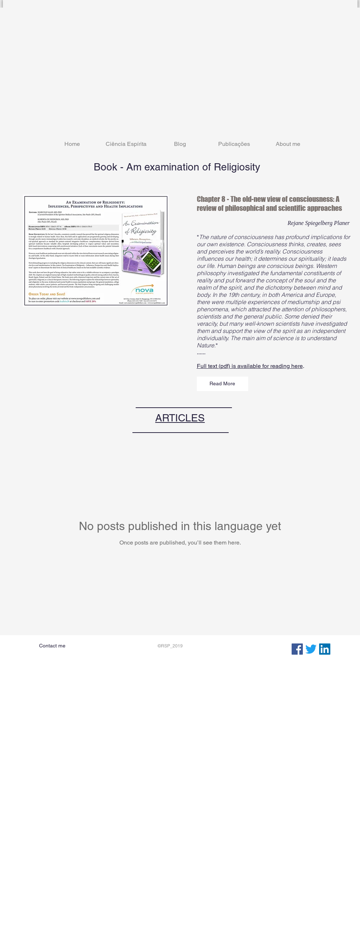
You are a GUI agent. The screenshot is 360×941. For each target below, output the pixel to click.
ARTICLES (180, 418)
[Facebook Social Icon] (297, 649)
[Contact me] (52, 646)
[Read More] (222, 384)
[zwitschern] (311, 649)
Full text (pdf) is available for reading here (250, 366)
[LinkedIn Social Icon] (324, 649)
